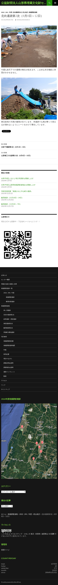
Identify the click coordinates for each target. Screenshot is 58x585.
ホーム (3, 514)
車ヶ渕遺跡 (7, 310)
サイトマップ (5, 389)
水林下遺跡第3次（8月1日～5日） (29, 145)
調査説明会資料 (8, 363)
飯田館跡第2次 (8, 328)
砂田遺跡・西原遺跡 (10, 319)
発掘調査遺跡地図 (9, 345)
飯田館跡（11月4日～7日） (11, 204)
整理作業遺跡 (10, 301)
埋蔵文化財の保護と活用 (9, 284)
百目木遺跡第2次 (9, 315)
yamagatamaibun (23, 20)
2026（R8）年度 (9, 293)
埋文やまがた (8, 358)
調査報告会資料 (8, 367)
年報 (5, 350)
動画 (5, 376)
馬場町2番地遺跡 (9, 332)
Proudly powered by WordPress (11, 582)
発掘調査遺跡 (10, 297)
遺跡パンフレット (9, 372)
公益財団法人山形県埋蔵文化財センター (24, 3)
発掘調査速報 (33, 12)
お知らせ (4, 275)
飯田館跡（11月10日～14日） (12, 198)
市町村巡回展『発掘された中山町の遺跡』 (17, 191)
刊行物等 (4, 337)
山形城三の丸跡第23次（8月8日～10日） (29, 153)
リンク (3, 385)
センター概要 (5, 279)
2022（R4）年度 (6, 12)
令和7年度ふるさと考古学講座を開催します (17, 178)
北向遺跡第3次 (17, 12)
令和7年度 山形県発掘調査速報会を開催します (18, 185)
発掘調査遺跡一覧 (7, 288)
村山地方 (25, 12)
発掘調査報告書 (8, 341)
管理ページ (5, 550)
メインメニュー (55, 3)
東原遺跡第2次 (8, 323)
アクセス (4, 380)
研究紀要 (6, 354)
